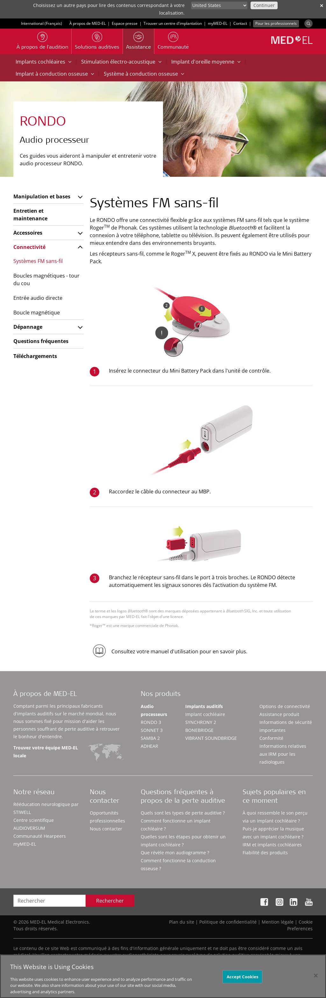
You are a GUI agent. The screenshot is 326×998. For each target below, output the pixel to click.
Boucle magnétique (36, 312)
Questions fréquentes (40, 341)
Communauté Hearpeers (39, 836)
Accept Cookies (243, 981)
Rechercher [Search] (110, 900)
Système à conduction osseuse (144, 73)
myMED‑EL (217, 23)
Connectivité (29, 247)
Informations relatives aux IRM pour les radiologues (282, 754)
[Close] (316, 980)
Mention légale (278, 922)
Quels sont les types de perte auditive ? (183, 813)
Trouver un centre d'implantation (173, 23)
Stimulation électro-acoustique (121, 61)
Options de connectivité (284, 706)
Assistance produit (279, 714)
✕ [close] (321, 6)
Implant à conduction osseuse (55, 73)
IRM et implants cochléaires (272, 845)
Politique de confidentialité (228, 922)
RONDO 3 (151, 722)
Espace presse (125, 23)
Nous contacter (106, 829)
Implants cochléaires (43, 61)
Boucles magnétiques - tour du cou (46, 279)
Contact (240, 23)
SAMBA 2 (150, 738)
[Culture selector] (219, 5)
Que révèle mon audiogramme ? (175, 853)
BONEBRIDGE (199, 730)
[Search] (308, 23)
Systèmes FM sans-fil (38, 261)
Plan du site (181, 922)
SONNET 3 (152, 730)
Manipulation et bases (41, 196)
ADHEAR (149, 746)
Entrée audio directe (37, 297)
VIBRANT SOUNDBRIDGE (211, 738)
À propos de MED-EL (87, 23)
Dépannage (27, 326)
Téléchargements (35, 356)
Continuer (264, 5)
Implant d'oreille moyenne (205, 61)
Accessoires (27, 232)
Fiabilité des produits (265, 853)
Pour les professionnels (276, 23)
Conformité (271, 738)
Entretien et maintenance (30, 214)
